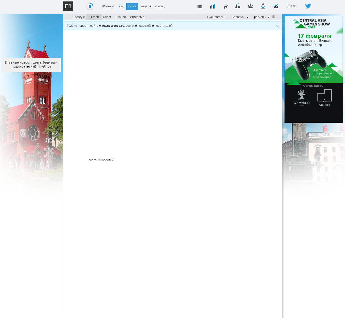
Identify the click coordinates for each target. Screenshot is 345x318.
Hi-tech (94, 17)
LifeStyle (79, 17)
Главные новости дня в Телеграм (31, 64)
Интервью (137, 17)
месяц (159, 6)
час (121, 6)
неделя (146, 6)
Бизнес (120, 17)
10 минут (108, 6)
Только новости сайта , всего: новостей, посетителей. (173, 25)
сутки (132, 6)
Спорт (107, 17)
